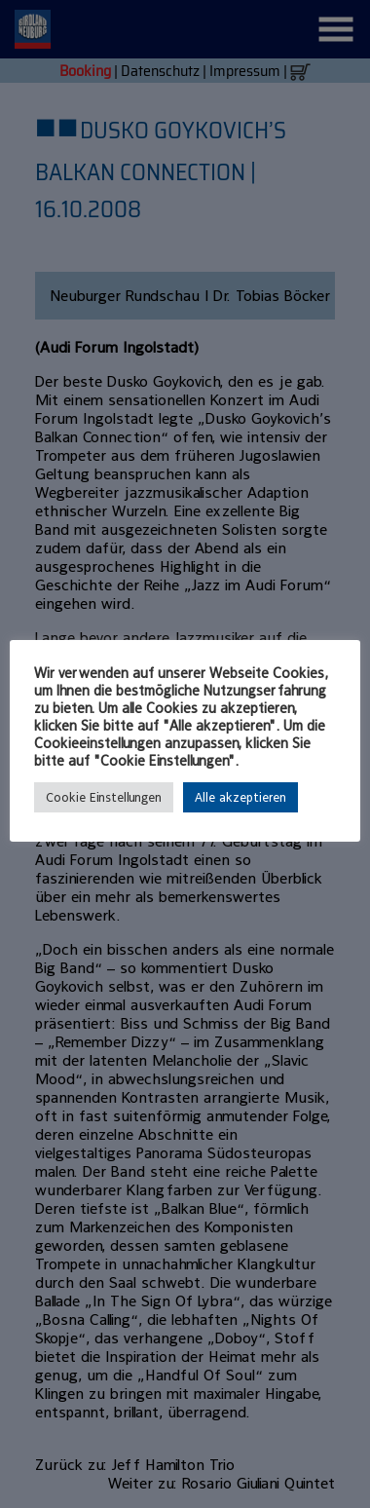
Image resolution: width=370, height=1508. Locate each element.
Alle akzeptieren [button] (240, 797)
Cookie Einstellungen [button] (104, 797)
